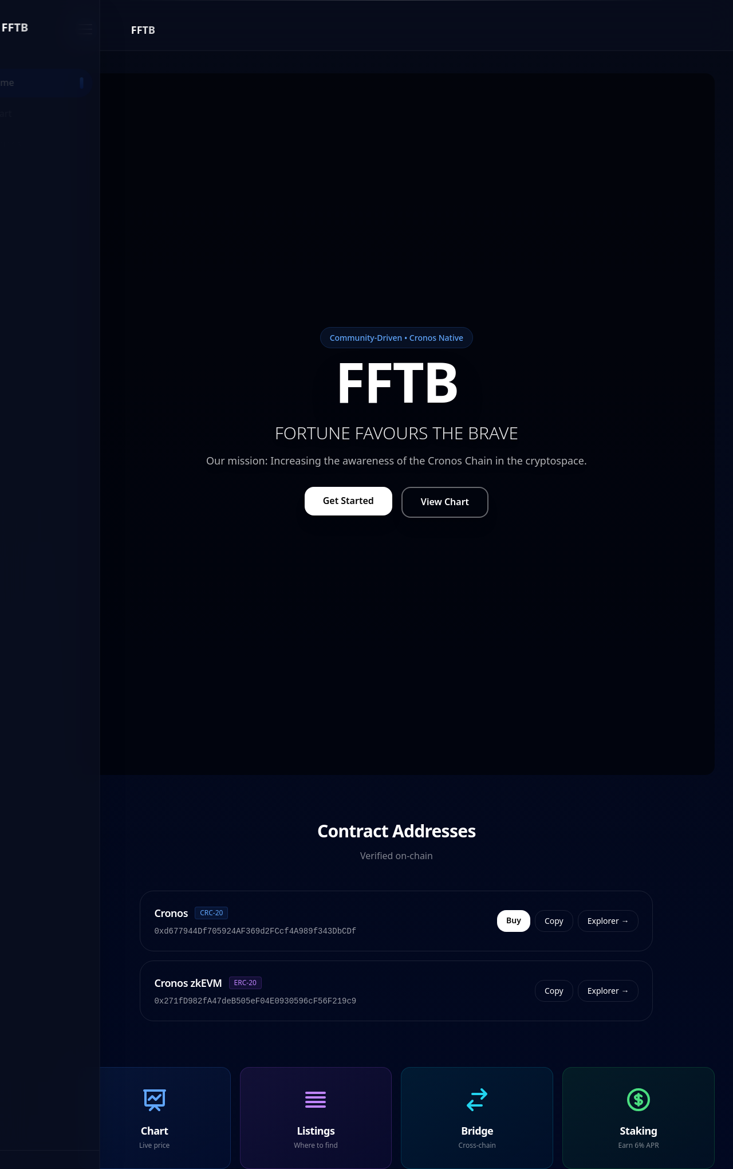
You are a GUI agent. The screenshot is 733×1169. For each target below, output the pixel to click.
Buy (557, 920)
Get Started (391, 500)
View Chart (488, 501)
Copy (597, 920)
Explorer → (651, 920)
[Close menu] (171, 29)
